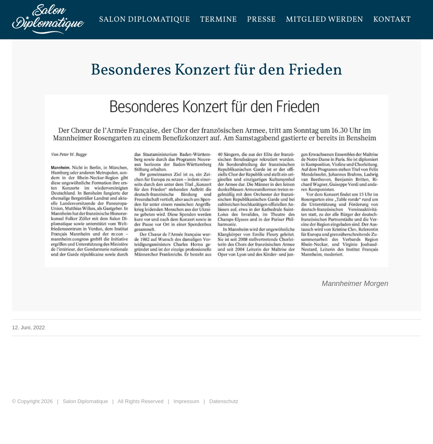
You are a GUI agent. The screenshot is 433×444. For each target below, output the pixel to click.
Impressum (186, 401)
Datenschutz (223, 401)
